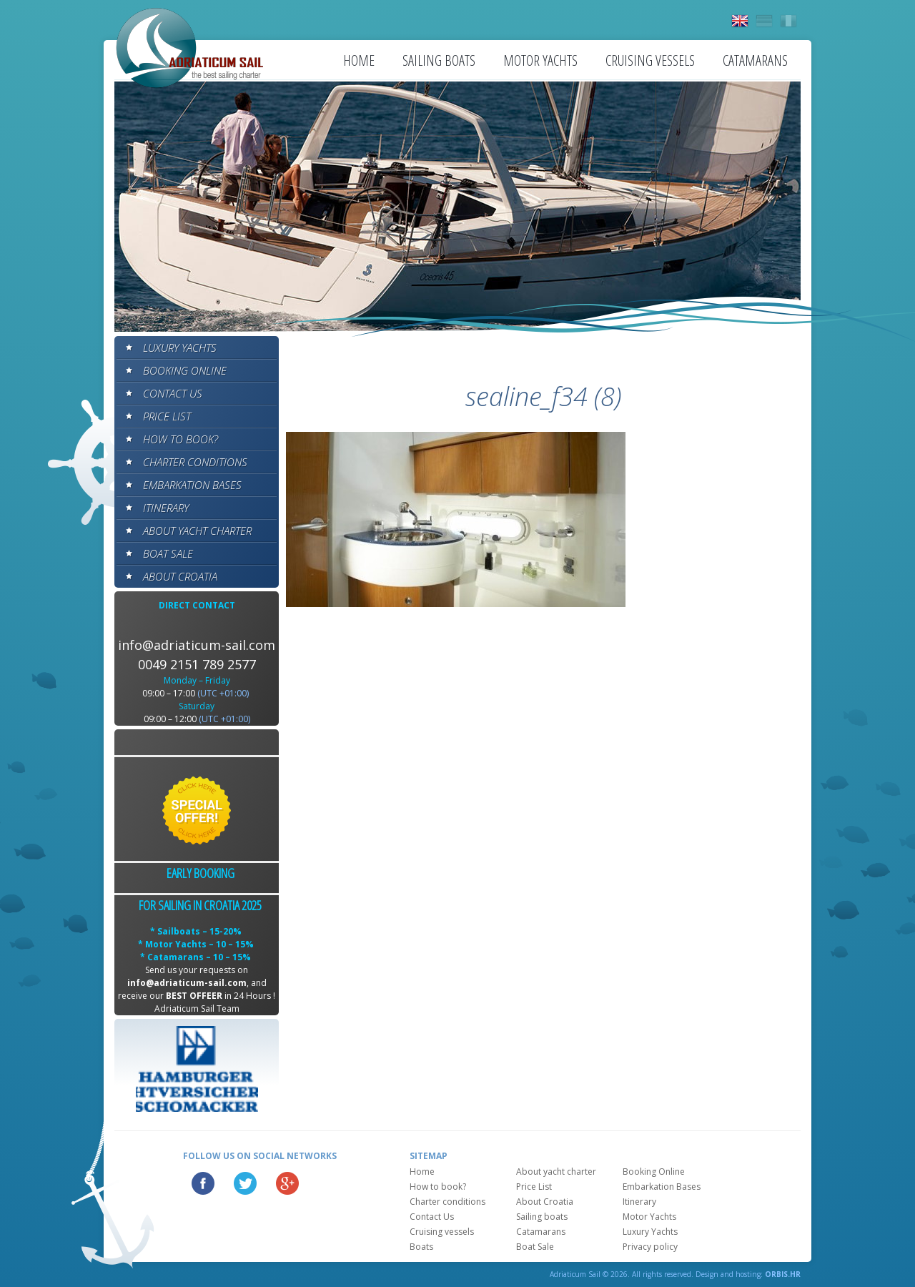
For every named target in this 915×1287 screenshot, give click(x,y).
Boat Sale (168, 553)
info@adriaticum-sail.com (196, 645)
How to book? (180, 439)
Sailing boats (438, 60)
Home (359, 60)
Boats (421, 1247)
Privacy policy (650, 1247)
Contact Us (172, 393)
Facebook (203, 1183)
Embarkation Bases (192, 485)
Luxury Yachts (180, 347)
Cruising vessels (650, 60)
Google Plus (287, 1183)
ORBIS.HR (783, 1274)
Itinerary (166, 507)
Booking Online (185, 370)
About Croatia (180, 576)
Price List (167, 416)
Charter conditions (195, 462)
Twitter (245, 1183)
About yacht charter (197, 530)
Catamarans (755, 60)
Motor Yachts (540, 60)
